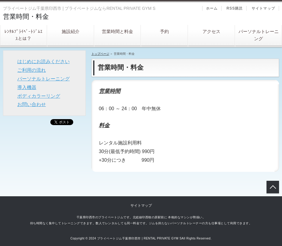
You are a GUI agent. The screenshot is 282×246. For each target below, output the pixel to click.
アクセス (211, 31)
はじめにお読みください (43, 61)
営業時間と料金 (117, 31)
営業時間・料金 (26, 16)
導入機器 (26, 87)
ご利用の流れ (31, 70)
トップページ (100, 53)
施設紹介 (71, 31)
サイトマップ (263, 8)
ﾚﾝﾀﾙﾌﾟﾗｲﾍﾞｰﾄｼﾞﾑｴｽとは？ (23, 35)
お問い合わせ (31, 104)
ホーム (212, 8)
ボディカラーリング (38, 96)
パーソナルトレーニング (259, 35)
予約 (164, 31)
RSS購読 (235, 8)
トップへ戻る (273, 187)
